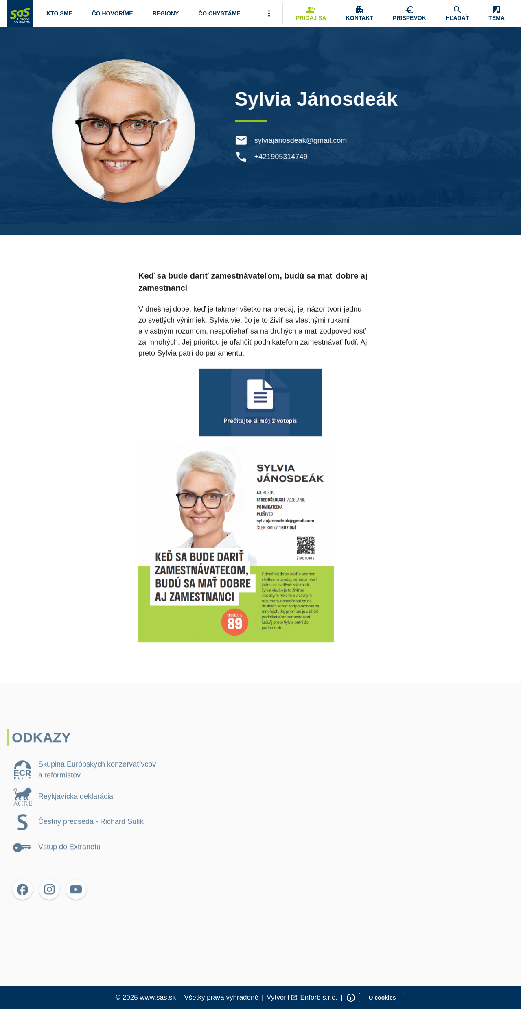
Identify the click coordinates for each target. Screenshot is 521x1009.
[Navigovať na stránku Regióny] (166, 13)
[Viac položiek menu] (269, 13)
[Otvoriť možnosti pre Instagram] (49, 902)
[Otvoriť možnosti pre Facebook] (22, 902)
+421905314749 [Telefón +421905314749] (282, 157)
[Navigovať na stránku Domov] (20, 13)
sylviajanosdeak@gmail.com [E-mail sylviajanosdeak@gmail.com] (302, 140)
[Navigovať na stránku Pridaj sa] (311, 13)
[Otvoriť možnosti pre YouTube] (76, 902)
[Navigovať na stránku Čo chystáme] (219, 13)
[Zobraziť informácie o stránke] (351, 997)
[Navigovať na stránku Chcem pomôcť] (409, 13)
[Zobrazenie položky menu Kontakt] (359, 13)
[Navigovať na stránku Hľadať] (457, 13)
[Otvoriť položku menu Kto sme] (59, 13)
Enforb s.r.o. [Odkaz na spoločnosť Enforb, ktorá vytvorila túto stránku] (318, 997)
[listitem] (85, 782)
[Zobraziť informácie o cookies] (382, 997)
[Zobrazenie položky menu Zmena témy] (496, 13)
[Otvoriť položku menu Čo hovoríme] (112, 13)
